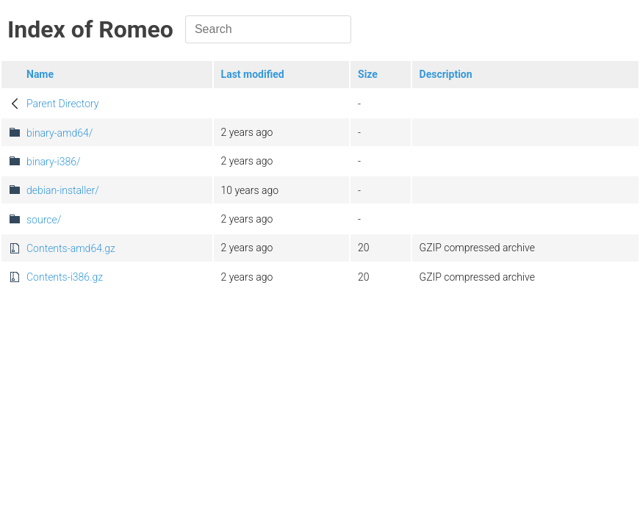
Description (446, 74)
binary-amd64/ (59, 133)
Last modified (252, 74)
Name (40, 74)
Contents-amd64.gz (70, 248)
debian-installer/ (62, 190)
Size (368, 74)
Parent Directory (62, 103)
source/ (43, 220)
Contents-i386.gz (64, 277)
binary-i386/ (53, 162)
